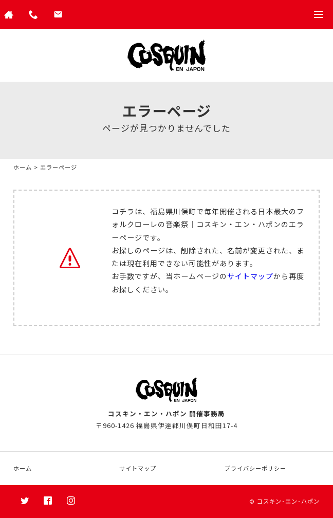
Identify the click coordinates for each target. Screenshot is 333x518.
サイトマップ (250, 276)
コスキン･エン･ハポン (288, 501)
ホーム (22, 167)
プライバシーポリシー (255, 468)
